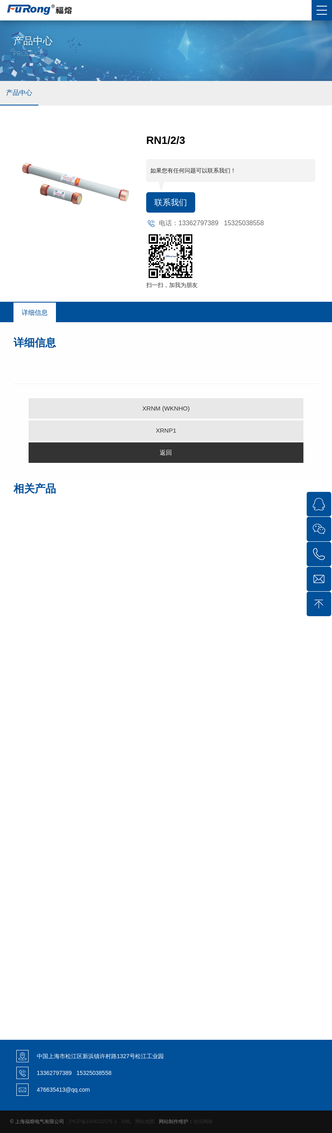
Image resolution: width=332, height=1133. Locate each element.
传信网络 (203, 1121)
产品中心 (19, 92)
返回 (166, 452)
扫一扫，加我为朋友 (172, 285)
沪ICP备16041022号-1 (92, 1121)
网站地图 (145, 1121)
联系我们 (170, 202)
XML (126, 1121)
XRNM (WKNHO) (166, 408)
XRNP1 (166, 430)
